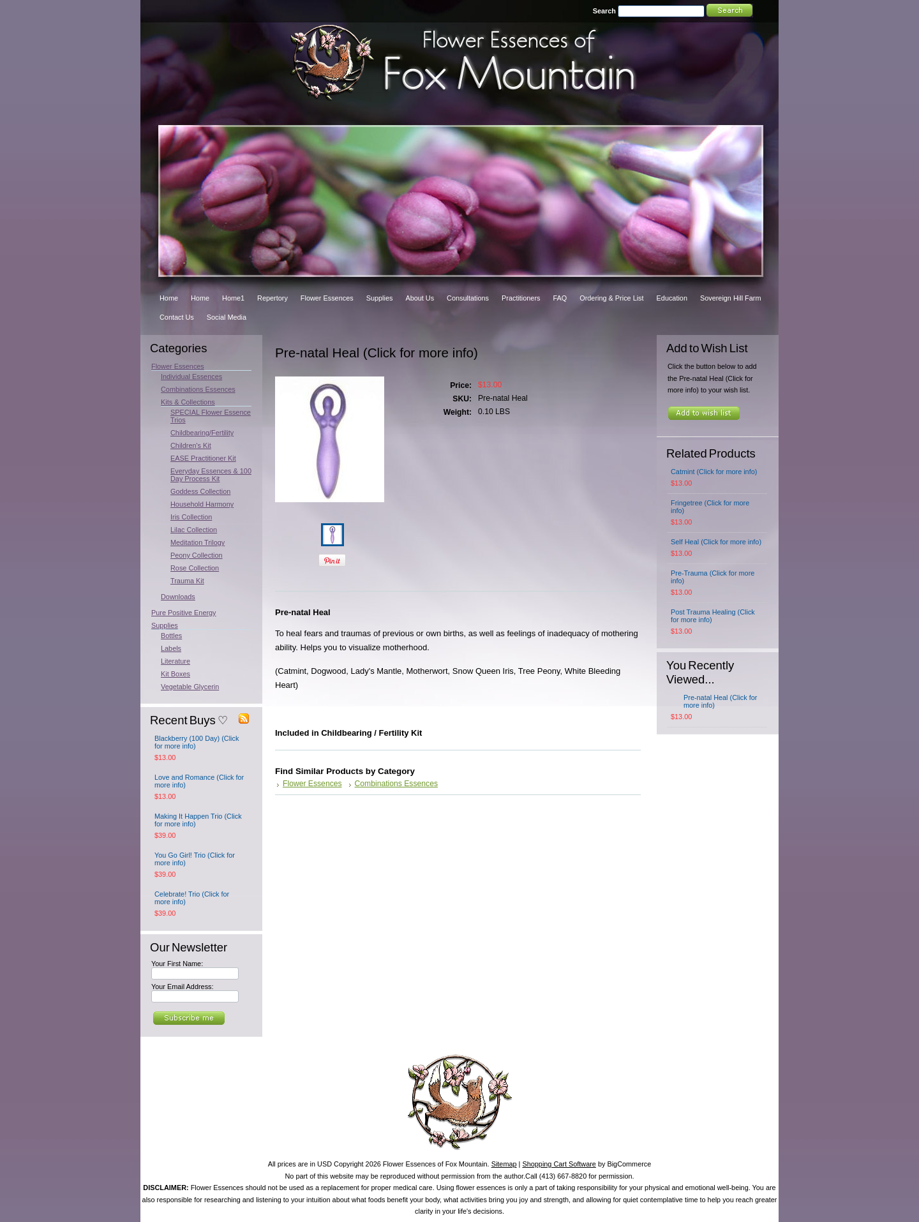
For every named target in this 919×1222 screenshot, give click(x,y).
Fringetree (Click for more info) (710, 506)
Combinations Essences (198, 389)
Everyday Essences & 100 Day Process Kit (210, 474)
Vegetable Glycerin (190, 686)
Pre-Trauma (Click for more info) (712, 577)
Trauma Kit (187, 581)
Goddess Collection (200, 491)
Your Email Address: (182, 986)
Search (604, 11)
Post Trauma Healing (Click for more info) (713, 615)
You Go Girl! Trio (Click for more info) (194, 859)
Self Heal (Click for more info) (716, 542)
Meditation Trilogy (197, 542)
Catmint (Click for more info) (714, 471)
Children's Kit (190, 445)
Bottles (171, 635)
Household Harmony (202, 504)
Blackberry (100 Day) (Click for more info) (196, 742)
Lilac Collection (193, 529)
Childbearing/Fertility (202, 432)
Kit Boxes (175, 674)
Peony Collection (196, 555)
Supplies (164, 625)
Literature (175, 661)
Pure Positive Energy (183, 612)
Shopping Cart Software (558, 1164)
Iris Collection (191, 517)
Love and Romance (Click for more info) (199, 781)
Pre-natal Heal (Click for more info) (720, 701)
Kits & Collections (188, 402)
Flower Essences (177, 366)
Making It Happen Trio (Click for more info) (198, 820)
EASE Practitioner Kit (203, 458)
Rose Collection (194, 568)
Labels (171, 648)
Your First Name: (177, 963)
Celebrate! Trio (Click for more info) (191, 897)
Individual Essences (191, 376)
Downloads (178, 596)
